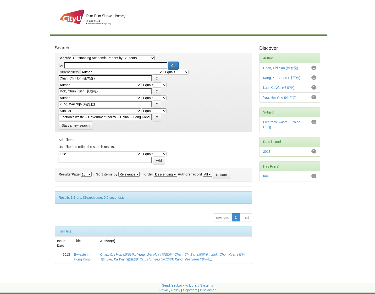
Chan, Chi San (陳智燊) (192, 254)
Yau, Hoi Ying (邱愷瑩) (156, 259)
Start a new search (76, 125)
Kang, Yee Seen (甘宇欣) (193, 259)
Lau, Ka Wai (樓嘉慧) (122, 259)
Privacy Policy (169, 290)
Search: (65, 58)
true (266, 176)
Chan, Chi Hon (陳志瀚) (117, 254)
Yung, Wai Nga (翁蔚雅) (155, 254)
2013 (266, 151)
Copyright (190, 290)
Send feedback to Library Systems (187, 285)
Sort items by (106, 174)
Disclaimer (207, 290)
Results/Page (69, 174)
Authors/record (190, 174)
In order (147, 174)
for (61, 65)
